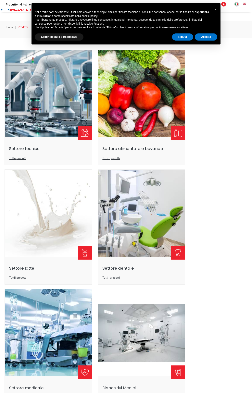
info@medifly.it (108, 318)
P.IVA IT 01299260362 (80, 372)
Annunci (229, 15)
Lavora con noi (197, 372)
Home (11, 29)
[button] (215, 9)
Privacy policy (124, 372)
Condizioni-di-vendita (171, 372)
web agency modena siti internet (126, 385)
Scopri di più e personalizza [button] (59, 40)
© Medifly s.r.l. (53, 372)
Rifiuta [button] (182, 40)
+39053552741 (145, 318)
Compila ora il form (126, 275)
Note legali (104, 372)
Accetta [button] (206, 40)
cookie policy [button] (89, 19)
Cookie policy (145, 372)
